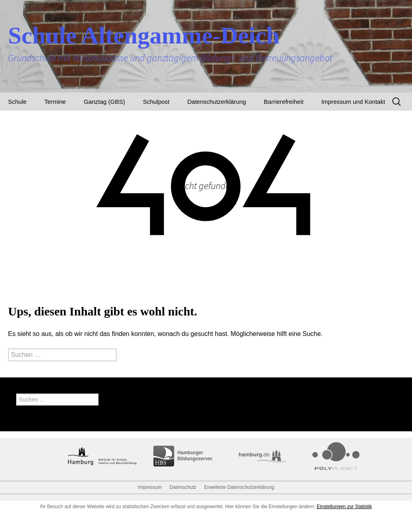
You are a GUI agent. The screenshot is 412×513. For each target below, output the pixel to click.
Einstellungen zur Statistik (344, 506)
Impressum (150, 487)
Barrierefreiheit (283, 101)
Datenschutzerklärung (216, 101)
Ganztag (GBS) (104, 101)
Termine (55, 101)
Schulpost (156, 101)
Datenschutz (182, 487)
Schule (17, 101)
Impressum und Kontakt (353, 101)
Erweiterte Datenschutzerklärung (239, 487)
